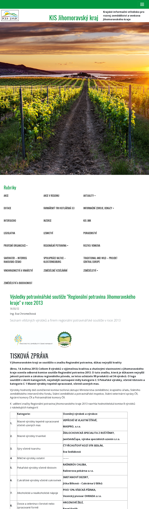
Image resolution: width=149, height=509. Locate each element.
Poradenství (90, 233)
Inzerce (47, 220)
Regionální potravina (55, 245)
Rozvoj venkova (91, 245)
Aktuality (88, 195)
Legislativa (9, 233)
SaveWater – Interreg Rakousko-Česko (15, 260)
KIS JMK (87, 220)
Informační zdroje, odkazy (97, 208)
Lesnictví (48, 233)
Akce (6, 195)
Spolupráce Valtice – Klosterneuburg (55, 260)
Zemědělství (89, 270)
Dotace (7, 208)
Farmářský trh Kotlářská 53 (59, 208)
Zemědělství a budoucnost (18, 283)
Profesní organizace (15, 245)
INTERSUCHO (10, 220)
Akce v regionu (51, 195)
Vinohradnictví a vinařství (18, 270)
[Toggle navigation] (142, 4)
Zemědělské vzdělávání (55, 270)
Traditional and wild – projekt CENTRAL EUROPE (100, 260)
